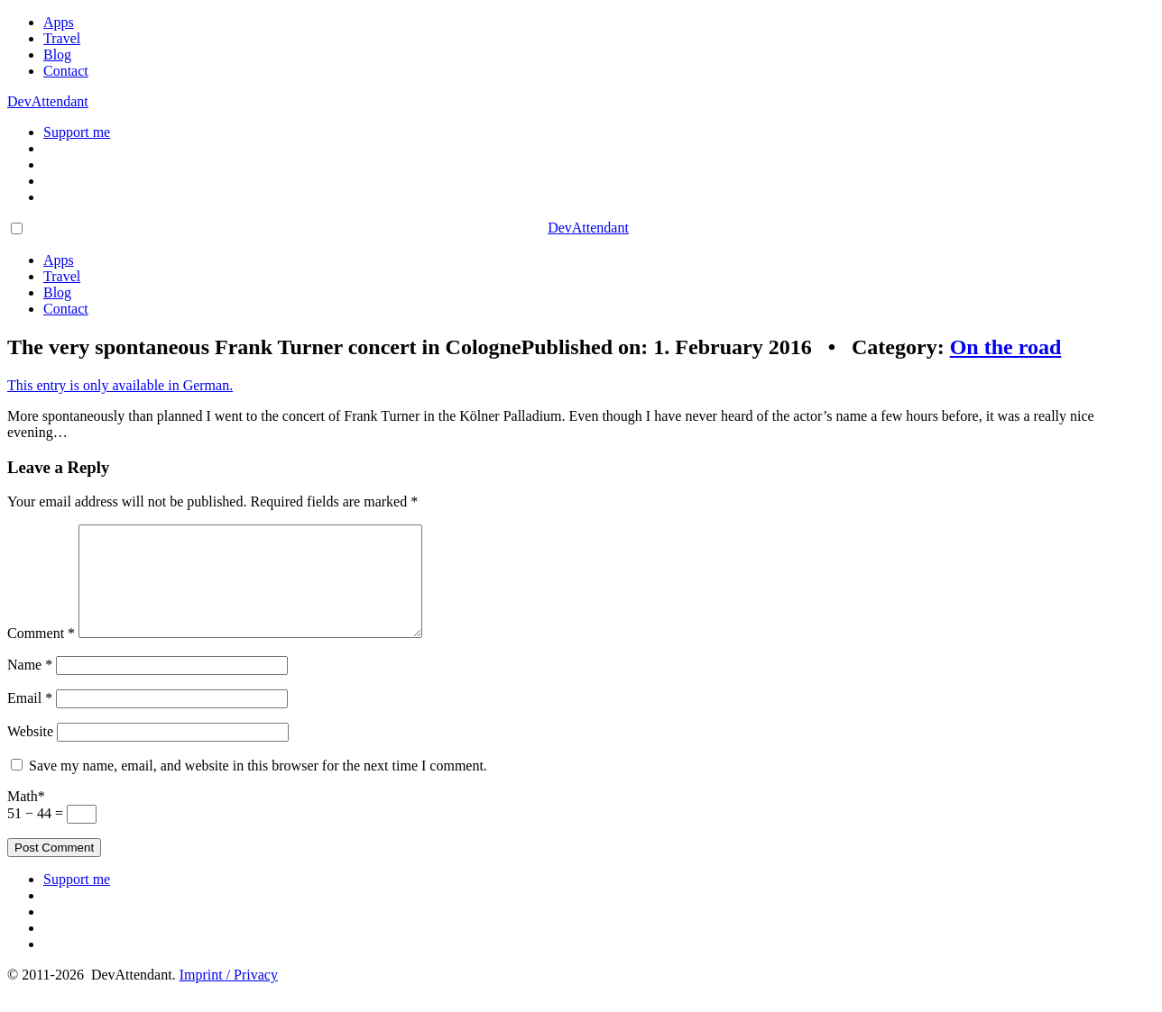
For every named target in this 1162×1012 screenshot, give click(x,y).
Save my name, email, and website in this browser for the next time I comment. (258, 787)
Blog (57, 54)
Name (29, 686)
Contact (65, 70)
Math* (26, 817)
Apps (58, 22)
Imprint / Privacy (229, 996)
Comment (41, 654)
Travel (61, 38)
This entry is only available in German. (120, 385)
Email (29, 719)
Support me (76, 132)
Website (30, 753)
